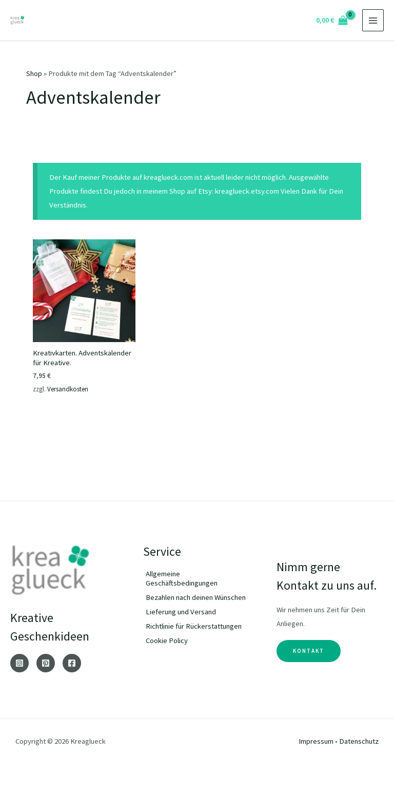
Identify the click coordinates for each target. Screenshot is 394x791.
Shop (34, 73)
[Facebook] (72, 663)
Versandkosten (67, 389)
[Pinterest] (45, 663)
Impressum (316, 741)
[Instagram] (19, 663)
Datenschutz (359, 741)
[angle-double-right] (196, 578)
